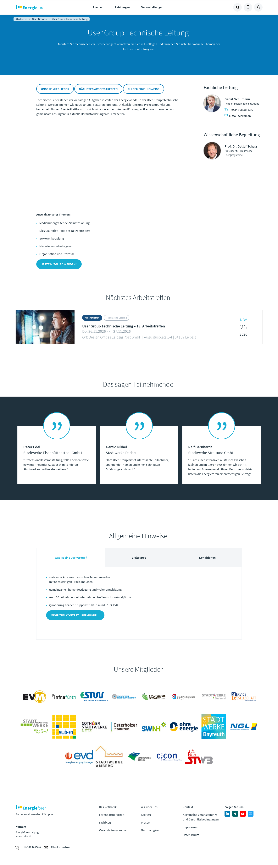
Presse (145, 822)
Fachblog (105, 822)
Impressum (190, 827)
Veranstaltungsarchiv (112, 830)
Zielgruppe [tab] (139, 557)
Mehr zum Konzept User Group (74, 615)
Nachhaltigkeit (150, 830)
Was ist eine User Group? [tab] (71, 557)
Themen (98, 7)
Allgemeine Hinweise (143, 89)
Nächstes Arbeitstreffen (98, 89)
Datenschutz (191, 835)
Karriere (146, 815)
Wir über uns (149, 807)
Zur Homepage (42, 7)
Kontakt (188, 807)
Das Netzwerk (108, 807)
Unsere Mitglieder (55, 89)
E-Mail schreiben (238, 116)
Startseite (21, 19)
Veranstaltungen (152, 7)
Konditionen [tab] (207, 557)
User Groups (39, 19)
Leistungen (122, 7)
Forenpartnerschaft (112, 815)
